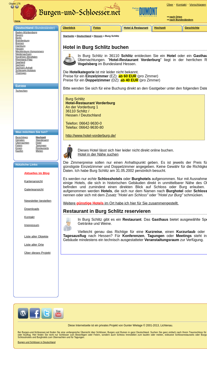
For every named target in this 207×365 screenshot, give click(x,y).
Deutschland (84, 36)
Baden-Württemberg (26, 32)
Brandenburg (23, 40)
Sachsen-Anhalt (24, 67)
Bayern (19, 35)
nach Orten (175, 16)
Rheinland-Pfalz (24, 59)
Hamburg (21, 46)
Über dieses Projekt (37, 252)
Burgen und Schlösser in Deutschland (37, 342)
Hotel (39, 142)
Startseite (68, 36)
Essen (19, 148)
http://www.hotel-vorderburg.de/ (91, 135)
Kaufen (19, 150)
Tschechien (22, 90)
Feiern (19, 145)
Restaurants (42, 148)
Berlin (19, 37)
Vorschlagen (197, 4)
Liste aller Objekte (36, 236)
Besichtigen (22, 137)
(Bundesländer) (35, 27)
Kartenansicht (33, 181)
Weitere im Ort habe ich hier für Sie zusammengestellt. (121, 203)
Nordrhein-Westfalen (27, 56)
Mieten (39, 150)
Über (170, 4)
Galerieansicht (34, 189)
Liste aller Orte (34, 244)
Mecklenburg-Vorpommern (30, 51)
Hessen (20, 48)
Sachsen (20, 65)
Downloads (31, 209)
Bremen (20, 43)
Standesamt (42, 140)
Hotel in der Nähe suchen (98, 154)
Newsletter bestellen (37, 200)
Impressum (31, 225)
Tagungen (41, 145)
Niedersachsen (24, 54)
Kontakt (181, 4)
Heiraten (20, 140)
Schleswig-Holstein (26, 70)
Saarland (20, 62)
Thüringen (21, 73)
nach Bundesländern (181, 19)
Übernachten (22, 142)
